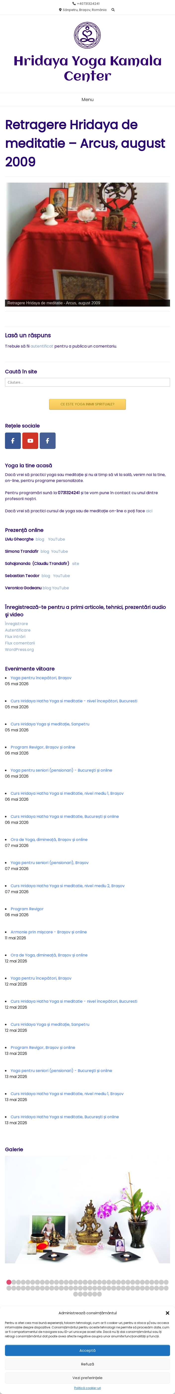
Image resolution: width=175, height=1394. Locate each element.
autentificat (42, 346)
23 (113, 1282)
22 (108, 1282)
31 (151, 1282)
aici (149, 511)
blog (39, 539)
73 (94, 1294)
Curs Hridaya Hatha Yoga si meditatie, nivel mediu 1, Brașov (67, 793)
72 (90, 1294)
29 (142, 1282)
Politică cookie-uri (87, 1388)
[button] (167, 1313)
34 (166, 1282)
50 (80, 1288)
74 (99, 1294)
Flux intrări (15, 636)
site (75, 563)
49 (75, 1288)
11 (56, 1282)
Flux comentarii (20, 643)
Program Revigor (27, 909)
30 (147, 1282)
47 (66, 1288)
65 (151, 1288)
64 (147, 1288)
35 (8, 1288)
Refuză (87, 1364)
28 (137, 1282)
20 (99, 1282)
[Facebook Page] (13, 441)
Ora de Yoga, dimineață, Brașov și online (49, 839)
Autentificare (18, 630)
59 (123, 1288)
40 (32, 1288)
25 (123, 1282)
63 (142, 1288)
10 (51, 1282)
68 (166, 1288)
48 (71, 1288)
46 (61, 1288)
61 (132, 1288)
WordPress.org (19, 649)
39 (28, 1288)
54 (99, 1288)
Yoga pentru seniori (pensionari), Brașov (50, 863)
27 (132, 1282)
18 (90, 1282)
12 (61, 1282)
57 (113, 1288)
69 (75, 1294)
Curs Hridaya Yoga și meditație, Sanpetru (50, 724)
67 (161, 1288)
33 (161, 1282)
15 (75, 1282)
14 (71, 1282)
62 (137, 1288)
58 (118, 1288)
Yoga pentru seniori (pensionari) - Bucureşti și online (61, 770)
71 (85, 1294)
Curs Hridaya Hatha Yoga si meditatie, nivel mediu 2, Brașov (68, 886)
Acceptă (87, 1350)
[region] (87, 244)
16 (80, 1282)
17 (85, 1282)
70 (80, 1294)
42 (42, 1288)
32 (156, 1282)
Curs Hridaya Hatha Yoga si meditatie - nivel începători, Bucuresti (74, 701)
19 (94, 1282)
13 (66, 1282)
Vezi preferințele (87, 1377)
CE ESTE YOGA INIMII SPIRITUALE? (87, 404)
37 (18, 1288)
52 (90, 1288)
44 (51, 1288)
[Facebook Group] (48, 441)
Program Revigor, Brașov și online (43, 747)
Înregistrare (16, 624)
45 (56, 1288)
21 (104, 1282)
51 (85, 1288)
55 (104, 1288)
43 (47, 1288)
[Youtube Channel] (30, 441)
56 (108, 1288)
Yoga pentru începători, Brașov (41, 678)
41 (37, 1288)
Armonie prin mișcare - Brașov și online (49, 932)
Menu (88, 99)
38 (23, 1288)
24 (118, 1282)
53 (94, 1288)
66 (156, 1288)
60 (128, 1288)
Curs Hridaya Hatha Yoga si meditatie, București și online (65, 816)
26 (128, 1282)
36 (13, 1288)
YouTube (56, 539)
